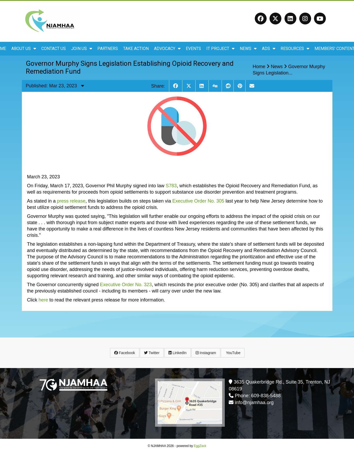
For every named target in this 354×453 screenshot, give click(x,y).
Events (193, 48)
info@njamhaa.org (254, 402)
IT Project (220, 48)
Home (259, 66)
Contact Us (53, 48)
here (43, 300)
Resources (295, 48)
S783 (171, 185)
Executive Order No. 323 (126, 284)
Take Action (136, 48)
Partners (107, 48)
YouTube (233, 353)
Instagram (206, 353)
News (248, 48)
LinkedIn (177, 353)
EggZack (200, 446)
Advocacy (167, 48)
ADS (268, 48)
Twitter (151, 353)
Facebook (124, 353)
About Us (23, 48)
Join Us (81, 48)
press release (71, 201)
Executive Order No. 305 (198, 201)
